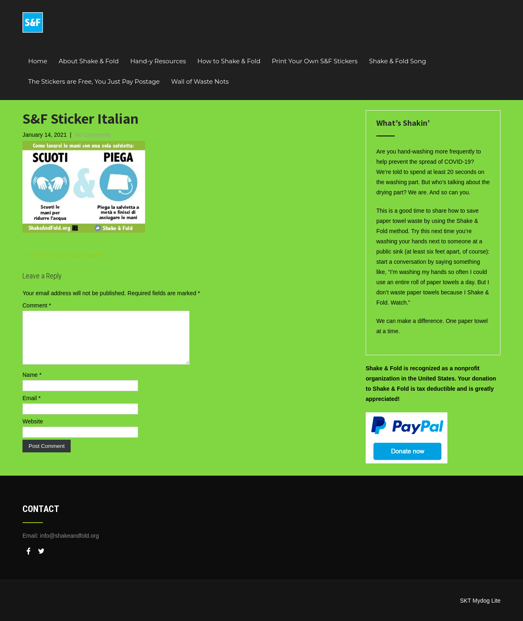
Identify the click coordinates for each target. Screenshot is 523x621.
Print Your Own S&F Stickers (315, 61)
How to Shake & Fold (228, 61)
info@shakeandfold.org (69, 535)
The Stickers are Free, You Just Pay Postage (94, 81)
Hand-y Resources (158, 61)
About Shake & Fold (89, 61)
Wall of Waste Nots (200, 81)
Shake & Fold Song (397, 61)
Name (32, 384)
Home (37, 61)
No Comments (92, 134)
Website (32, 431)
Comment (36, 305)
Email (31, 408)
